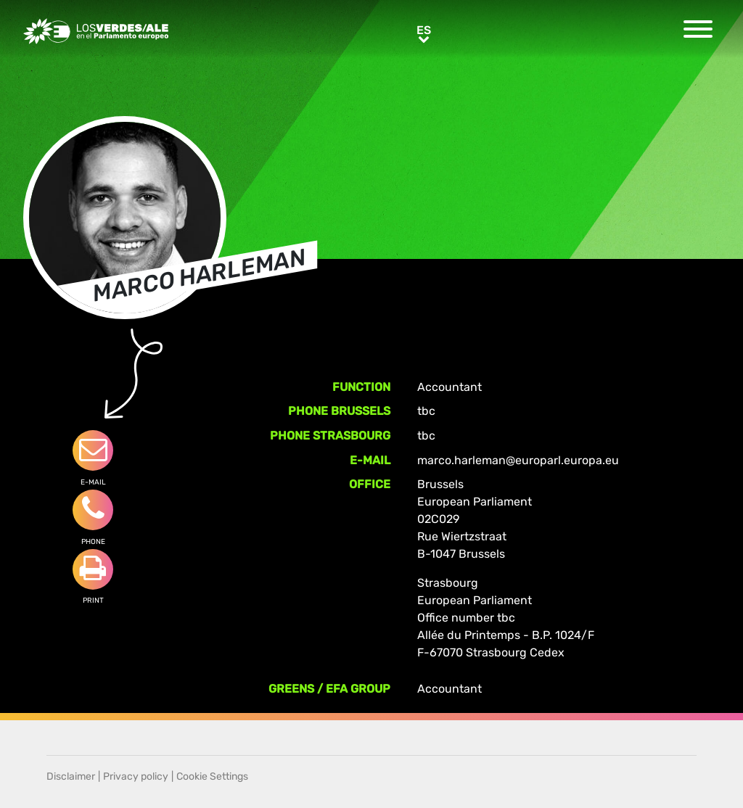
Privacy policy (135, 776)
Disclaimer (70, 776)
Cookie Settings (212, 776)
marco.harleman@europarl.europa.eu (518, 460)
